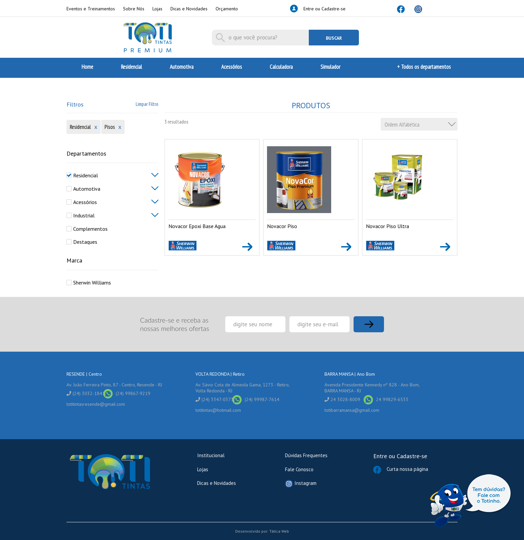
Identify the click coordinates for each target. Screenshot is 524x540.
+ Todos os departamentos (424, 66)
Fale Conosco (299, 469)
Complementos (90, 228)
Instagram (300, 484)
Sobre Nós (133, 9)
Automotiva (181, 66)
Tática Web (279, 531)
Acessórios (231, 66)
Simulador (330, 66)
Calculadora (281, 66)
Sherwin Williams (92, 282)
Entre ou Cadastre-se (324, 9)
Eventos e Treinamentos (91, 9)
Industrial (84, 215)
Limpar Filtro (147, 104)
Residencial (131, 66)
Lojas (157, 9)
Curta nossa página (415, 490)
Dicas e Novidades (189, 9)
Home (87, 66)
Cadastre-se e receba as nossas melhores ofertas (174, 324)
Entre (380, 456)
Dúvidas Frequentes (306, 455)
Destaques (85, 241)
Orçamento (227, 9)
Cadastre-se (412, 456)
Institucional (211, 455)
